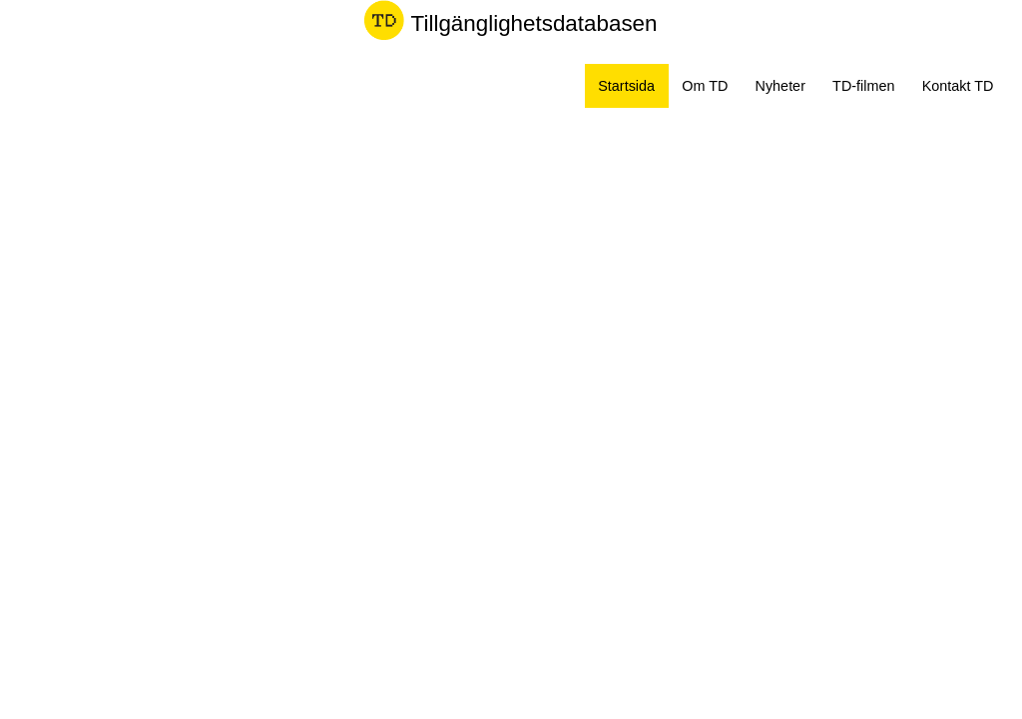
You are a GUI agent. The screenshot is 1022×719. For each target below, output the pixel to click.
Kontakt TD (958, 86)
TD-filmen (863, 86)
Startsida (626, 86)
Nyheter (780, 86)
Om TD (705, 86)
